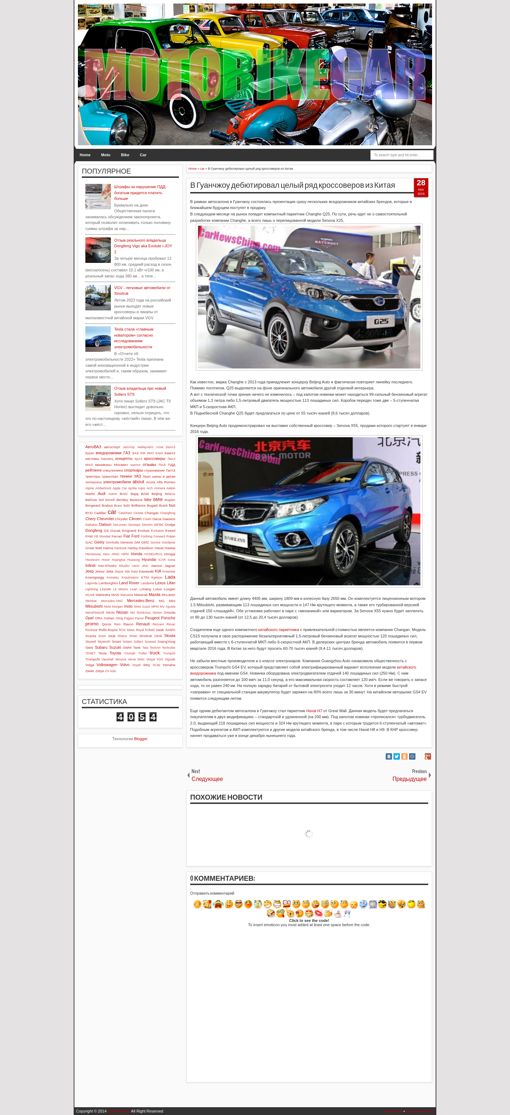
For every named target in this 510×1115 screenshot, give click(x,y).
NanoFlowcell (94, 612)
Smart (116, 641)
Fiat (126, 536)
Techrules (168, 647)
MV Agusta (167, 606)
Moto (105, 155)
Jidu (127, 571)
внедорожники (108, 453)
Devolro (147, 524)
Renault (143, 624)
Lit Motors (120, 589)
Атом (160, 447)
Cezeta (138, 513)
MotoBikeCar (119, 1111)
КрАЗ (138, 459)
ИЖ (142, 453)
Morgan (117, 606)
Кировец (107, 459)
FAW (89, 536)
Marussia (126, 595)
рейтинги (93, 470)
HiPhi (125, 554)
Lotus (157, 589)
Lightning (91, 589)
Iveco (136, 566)
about (138, 481)
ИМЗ (150, 453)
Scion (102, 636)
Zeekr (89, 671)
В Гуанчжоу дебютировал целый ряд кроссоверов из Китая (292, 185)
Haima (108, 548)
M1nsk (90, 595)
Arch (149, 488)
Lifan (171, 583)
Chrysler (121, 519)
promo (91, 623)
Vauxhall (107, 659)
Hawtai (170, 548)
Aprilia (132, 488)
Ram (117, 624)
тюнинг (126, 476)
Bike (125, 155)
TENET (90, 653)
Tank (137, 647)
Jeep (89, 571)
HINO (115, 554)
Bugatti (152, 505)
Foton (170, 536)
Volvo (125, 665)
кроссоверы (154, 458)
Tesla (102, 653)
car (112, 512)
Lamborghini (108, 583)
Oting (119, 618)
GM (137, 542)
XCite (156, 665)
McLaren (168, 595)
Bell (101, 500)
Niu (132, 612)
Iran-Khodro (107, 566)
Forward (159, 536)
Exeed (170, 531)
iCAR (162, 560)
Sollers (138, 641)
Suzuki (115, 647)
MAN (115, 595)
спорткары (133, 470)
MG (162, 601)
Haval (158, 548)
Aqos (141, 488)
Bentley (122, 500)
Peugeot (152, 618)
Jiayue (118, 571)
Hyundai (149, 559)
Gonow (155, 542)
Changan (151, 513)
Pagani (129, 618)
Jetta (109, 571)
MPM (155, 606)
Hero (106, 554)
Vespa (150, 659)
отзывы (149, 464)
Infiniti (90, 565)
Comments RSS (420, 1111)
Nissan (122, 612)
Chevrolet (105, 519)
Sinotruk (145, 636)
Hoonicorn (92, 560)
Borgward (92, 505)
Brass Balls (122, 505)
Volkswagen (107, 665)
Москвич (121, 465)
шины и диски (163, 476)
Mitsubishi (94, 606)
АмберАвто (145, 447)
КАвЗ (159, 453)
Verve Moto (136, 659)
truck (155, 652)
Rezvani (158, 624)
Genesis (126, 542)
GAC (89, 542)
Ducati (115, 531)
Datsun (105, 524)
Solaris (127, 641)
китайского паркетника (278, 629)
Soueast (150, 641)
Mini (172, 601)
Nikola (110, 612)
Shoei (133, 636)
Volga (89, 665)
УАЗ (137, 476)
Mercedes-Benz (140, 600)
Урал (147, 476)
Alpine (89, 488)
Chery (90, 519)
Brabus (107, 505)
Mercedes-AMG (112, 601)
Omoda (169, 612)
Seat (111, 636)
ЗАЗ (135, 453)
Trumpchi (92, 659)
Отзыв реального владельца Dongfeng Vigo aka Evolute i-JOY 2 (143, 246)
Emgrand (129, 531)
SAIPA (170, 630)
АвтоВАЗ (93, 447)
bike (147, 499)
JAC (145, 566)
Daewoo (169, 519)
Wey (146, 665)
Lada (170, 577)
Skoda (169, 635)
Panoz (139, 618)
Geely (99, 542)
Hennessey (93, 554)
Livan (133, 589)
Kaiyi (134, 571)
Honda (136, 554)
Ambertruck (103, 488)
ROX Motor (127, 630)
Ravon (128, 624)
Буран (89, 453)
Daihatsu (91, 524)
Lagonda (91, 583)
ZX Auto (110, 671)
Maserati (141, 595)
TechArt (155, 647)
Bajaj (134, 494)
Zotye (99, 671)
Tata (145, 647)
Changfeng (167, 513)
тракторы (92, 476)
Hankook (120, 548)
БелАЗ (170, 447)
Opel (89, 618)
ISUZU (124, 566)
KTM (145, 577)
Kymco (157, 577)
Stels (89, 647)
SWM (127, 647)
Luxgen (169, 589)
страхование (154, 470)
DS (106, 531)
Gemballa (112, 542)
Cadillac (100, 513)
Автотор (129, 447)
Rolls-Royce (108, 630)
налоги (135, 465)
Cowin (147, 519)
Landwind (147, 583)
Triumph (129, 653)
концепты (123, 458)
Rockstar (91, 630)
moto (128, 606)
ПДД (171, 465)
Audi (102, 493)
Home (85, 155)
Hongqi (169, 554)
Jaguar (170, 566)
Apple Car (120, 488)
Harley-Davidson (140, 548)
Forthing (146, 536)
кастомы (92, 459)
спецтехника (113, 470)
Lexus (160, 583)
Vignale (170, 659)
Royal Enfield (145, 630)
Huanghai (118, 560)
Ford (135, 536)
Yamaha (169, 665)
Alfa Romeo (166, 482)
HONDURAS (153, 554)
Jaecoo (156, 566)
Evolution (157, 531)
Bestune (136, 500)
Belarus (170, 494)
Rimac (170, 624)
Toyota (115, 653)
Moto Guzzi (142, 606)
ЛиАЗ (171, 459)
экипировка (93, 482)
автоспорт (112, 447)
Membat (91, 601)
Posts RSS (393, 1111)
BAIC (124, 494)
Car (143, 155)
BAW (145, 494)
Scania (90, 636)
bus (172, 505)
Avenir (112, 494)
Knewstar (168, 571)
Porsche (168, 618)
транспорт (110, 476)
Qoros (106, 624)
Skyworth (103, 641)
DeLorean (120, 524)
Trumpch (169, 653)
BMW (158, 499)
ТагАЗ (170, 470)
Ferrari (117, 536)
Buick (163, 505)
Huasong (134, 560)
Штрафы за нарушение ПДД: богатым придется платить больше (140, 193)
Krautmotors (129, 577)
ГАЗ (126, 453)
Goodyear (168, 542)
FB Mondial (102, 536)
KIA (158, 571)
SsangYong (166, 641)
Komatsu (113, 577)
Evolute (143, 531)
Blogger (140, 739)
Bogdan (170, 500)
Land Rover (129, 583)
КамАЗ (170, 453)
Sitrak (158, 636)
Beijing (157, 494)
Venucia (120, 659)
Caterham (125, 513)
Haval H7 (314, 711)
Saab (160, 630)
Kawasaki (146, 571)
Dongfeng (93, 530)
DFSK (158, 524)
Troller (142, 653)
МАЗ (89, 465)
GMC (145, 542)
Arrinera (159, 488)
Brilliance (138, 505)
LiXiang (145, 589)
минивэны (103, 465)
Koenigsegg (94, 577)
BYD (88, 513)
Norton (157, 612)
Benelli (110, 500)
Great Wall (93, 548)
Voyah (136, 665)
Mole (107, 606)
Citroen (135, 519)
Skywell (90, 641)
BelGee (91, 500)
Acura (150, 482)
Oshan (109, 618)
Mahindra (103, 595)
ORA (98, 618)
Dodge (170, 524)
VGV (160, 659)
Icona (171, 560)
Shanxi (122, 636)
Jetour (99, 571)
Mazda (154, 594)
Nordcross (144, 612)
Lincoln (105, 589)
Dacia (156, 519)
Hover (106, 560)
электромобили (117, 482)
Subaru (101, 647)
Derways (134, 524)
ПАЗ (162, 465)
